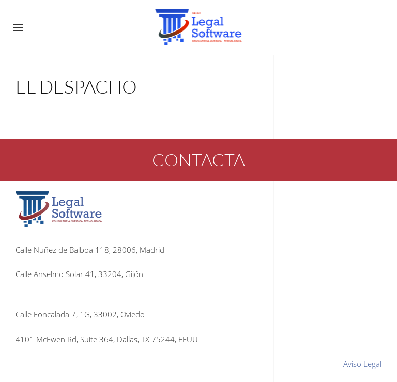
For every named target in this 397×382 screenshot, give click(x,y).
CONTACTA (198, 160)
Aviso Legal (362, 364)
